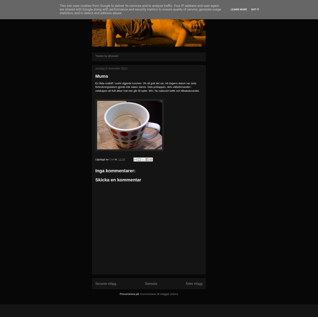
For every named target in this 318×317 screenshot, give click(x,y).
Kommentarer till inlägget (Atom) (159, 294)
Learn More (239, 9)
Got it (255, 9)
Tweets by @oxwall (106, 55)
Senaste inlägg (105, 283)
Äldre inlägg (194, 283)
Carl (112, 159)
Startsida (151, 283)
